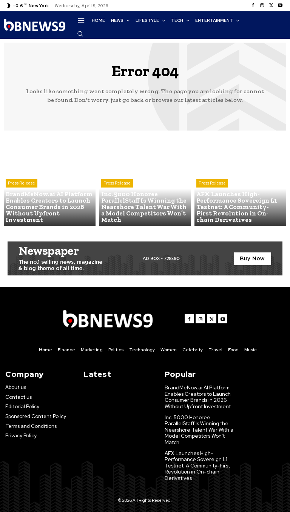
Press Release (21, 185)
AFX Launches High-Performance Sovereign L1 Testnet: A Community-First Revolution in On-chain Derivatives (198, 462)
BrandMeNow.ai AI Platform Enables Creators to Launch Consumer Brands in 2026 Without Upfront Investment (198, 396)
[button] (80, 34)
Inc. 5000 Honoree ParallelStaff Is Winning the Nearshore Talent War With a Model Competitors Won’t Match (199, 428)
